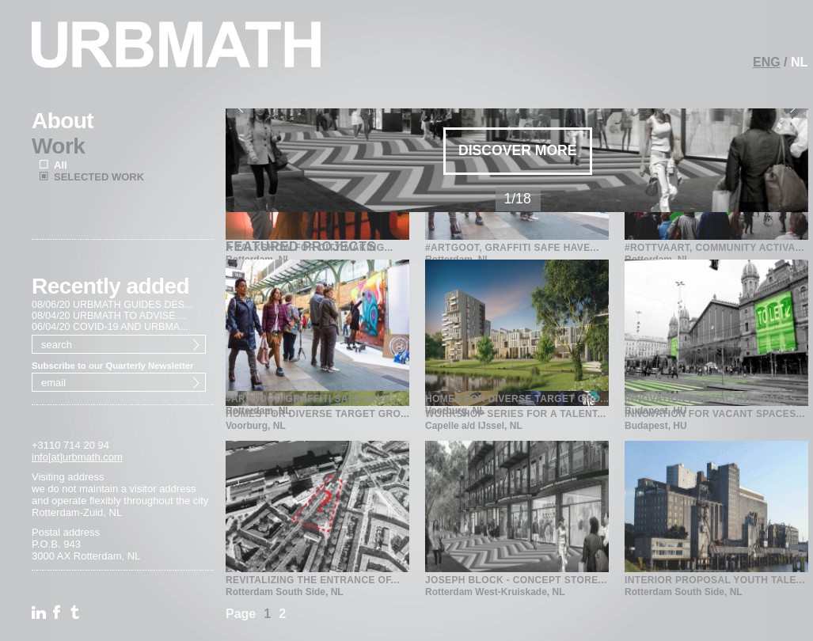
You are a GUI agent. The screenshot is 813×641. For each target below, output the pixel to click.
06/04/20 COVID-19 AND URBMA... (110, 326)
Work (58, 146)
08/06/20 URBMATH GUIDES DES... (112, 304)
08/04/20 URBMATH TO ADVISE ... (109, 315)
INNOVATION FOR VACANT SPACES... (715, 320)
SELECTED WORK (99, 177)
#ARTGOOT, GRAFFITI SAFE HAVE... (313, 320)
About (62, 120)
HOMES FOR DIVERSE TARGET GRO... (517, 320)
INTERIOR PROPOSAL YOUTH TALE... (715, 580)
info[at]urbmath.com (77, 457)
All (60, 165)
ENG (767, 62)
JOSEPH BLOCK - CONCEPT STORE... (516, 580)
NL (799, 62)
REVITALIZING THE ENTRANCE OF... (313, 580)
